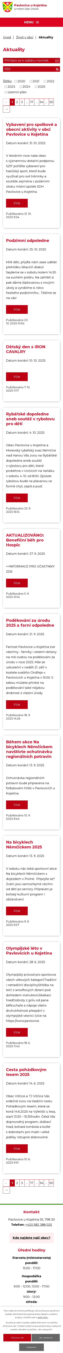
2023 (11, 87)
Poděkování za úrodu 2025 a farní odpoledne (30, 623)
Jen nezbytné (45, 1337)
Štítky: (7, 81)
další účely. (43, 1317)
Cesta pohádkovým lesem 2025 (26, 1072)
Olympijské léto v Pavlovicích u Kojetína (29, 951)
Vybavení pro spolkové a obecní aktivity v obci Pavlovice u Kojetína (31, 129)
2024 (26, 87)
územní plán (17, 92)
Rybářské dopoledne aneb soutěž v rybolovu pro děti (30, 419)
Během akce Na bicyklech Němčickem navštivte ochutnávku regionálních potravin (29, 749)
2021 (36, 81)
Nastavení (31, 1347)
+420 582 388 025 (38, 1225)
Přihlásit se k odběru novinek (31, 60)
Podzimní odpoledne (27, 240)
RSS (31, 69)
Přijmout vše (17, 1337)
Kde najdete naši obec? (31, 1238)
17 (31, 102)
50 (51, 102)
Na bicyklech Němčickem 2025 (24, 844)
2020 (21, 81)
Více (17, 203)
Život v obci (24, 37)
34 (41, 102)
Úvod (7, 37)
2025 (41, 87)
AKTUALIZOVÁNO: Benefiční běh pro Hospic (25, 540)
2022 (50, 81)
